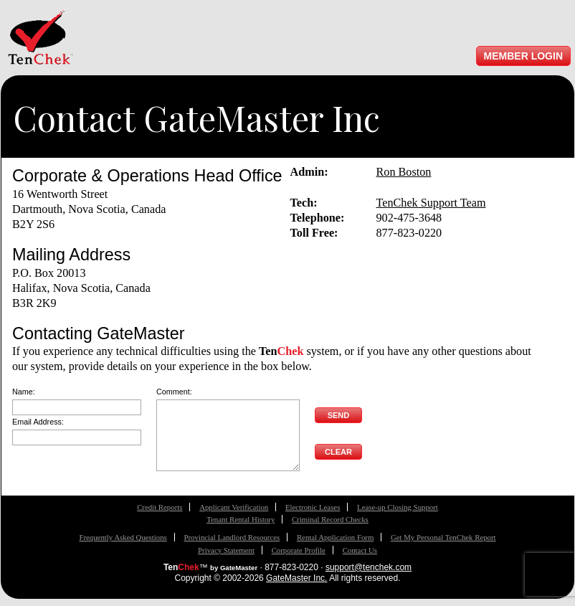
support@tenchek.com (368, 567)
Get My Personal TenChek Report (443, 537)
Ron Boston (404, 172)
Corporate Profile (298, 550)
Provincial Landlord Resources (232, 537)
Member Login (523, 56)
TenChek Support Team (431, 203)
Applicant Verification (233, 507)
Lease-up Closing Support (397, 507)
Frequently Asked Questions (122, 537)
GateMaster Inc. (296, 578)
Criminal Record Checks (330, 519)
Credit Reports (159, 507)
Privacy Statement (226, 550)
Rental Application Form (335, 537)
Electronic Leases (312, 507)
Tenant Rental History (240, 519)
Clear (338, 452)
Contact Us (360, 550)
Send (339, 415)
